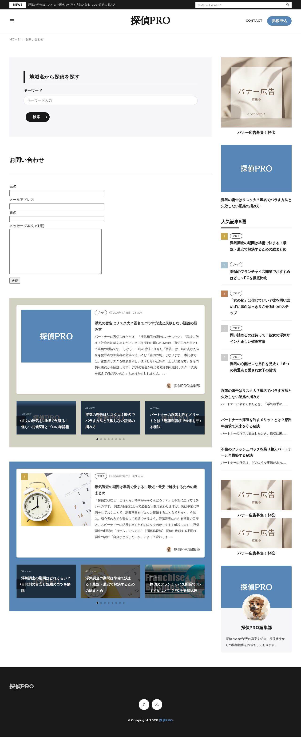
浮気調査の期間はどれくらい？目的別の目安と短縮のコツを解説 (44, 584)
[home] (144, 716)
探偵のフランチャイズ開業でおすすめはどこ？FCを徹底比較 (174, 584)
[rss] (157, 716)
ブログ (101, 313)
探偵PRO (150, 21)
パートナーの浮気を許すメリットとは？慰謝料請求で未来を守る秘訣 (173, 421)
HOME (14, 39)
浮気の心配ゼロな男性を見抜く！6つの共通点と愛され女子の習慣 (259, 375)
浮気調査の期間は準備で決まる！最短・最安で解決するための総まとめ (108, 584)
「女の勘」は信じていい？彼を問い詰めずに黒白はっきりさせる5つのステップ (259, 312)
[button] (21, 421)
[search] (287, 5)
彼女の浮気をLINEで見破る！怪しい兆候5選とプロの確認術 (45, 421)
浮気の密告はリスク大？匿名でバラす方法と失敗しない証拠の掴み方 (72, 4)
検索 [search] (37, 117)
